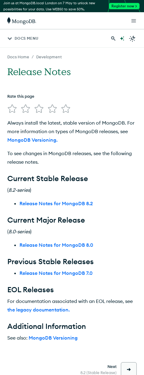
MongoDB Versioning (53, 338)
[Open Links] (134, 20)
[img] (12, 109)
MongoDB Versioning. (32, 140)
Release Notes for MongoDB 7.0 (56, 273)
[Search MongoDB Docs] (113, 38)
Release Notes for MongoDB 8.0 (56, 245)
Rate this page (20, 96)
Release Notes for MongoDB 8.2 (56, 203)
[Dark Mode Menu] (132, 38)
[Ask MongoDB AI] (122, 38)
